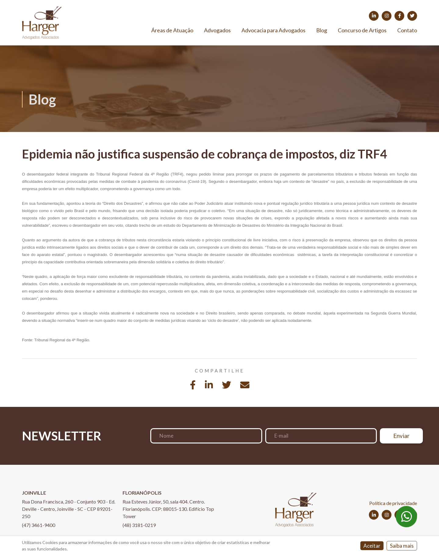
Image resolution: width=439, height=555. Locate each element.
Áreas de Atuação (172, 30)
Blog (321, 30)
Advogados (217, 30)
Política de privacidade (393, 503)
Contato (407, 30)
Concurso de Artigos (362, 30)
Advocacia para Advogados (273, 30)
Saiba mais (402, 546)
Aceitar (371, 546)
